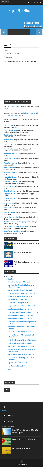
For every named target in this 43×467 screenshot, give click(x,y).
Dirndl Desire (8, 203)
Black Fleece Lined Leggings (14, 231)
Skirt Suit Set (9, 149)
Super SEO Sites (19, 10)
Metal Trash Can (9, 191)
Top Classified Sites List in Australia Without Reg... (21, 286)
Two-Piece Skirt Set (11, 130)
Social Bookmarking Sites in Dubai (20, 343)
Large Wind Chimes (10, 177)
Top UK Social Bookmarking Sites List (26, 243)
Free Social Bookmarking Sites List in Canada (21, 327)
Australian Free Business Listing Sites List (23, 312)
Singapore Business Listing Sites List (21, 305)
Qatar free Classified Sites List (19, 282)
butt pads (26, 113)
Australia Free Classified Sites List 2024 (22, 293)
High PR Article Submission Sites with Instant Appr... (21, 350)
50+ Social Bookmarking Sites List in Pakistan (21, 358)
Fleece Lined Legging (11, 217)
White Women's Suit (11, 153)
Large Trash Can (9, 193)
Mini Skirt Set (9, 135)
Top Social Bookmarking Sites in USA (21, 346)
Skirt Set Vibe (9, 125)
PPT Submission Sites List (17, 299)
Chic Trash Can (9, 186)
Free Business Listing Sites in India (20, 318)
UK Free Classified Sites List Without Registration (21, 336)
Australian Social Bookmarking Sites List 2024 (22, 322)
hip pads (32, 113)
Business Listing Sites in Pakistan (20, 296)
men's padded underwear (11, 115)
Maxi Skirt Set (9, 139)
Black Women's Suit (10, 163)
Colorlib (24, 464)
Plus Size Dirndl (9, 212)
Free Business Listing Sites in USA (20, 309)
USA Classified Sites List (16, 366)
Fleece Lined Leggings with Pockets (16, 226)
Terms (4, 410)
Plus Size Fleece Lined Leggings (15, 221)
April (10, 369)
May (9, 279)
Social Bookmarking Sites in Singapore (22, 340)
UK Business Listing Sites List (18, 302)
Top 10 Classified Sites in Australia (20, 290)
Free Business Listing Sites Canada (20, 315)
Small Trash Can (9, 198)
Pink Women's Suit (10, 158)
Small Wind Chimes (10, 181)
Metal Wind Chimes (10, 172)
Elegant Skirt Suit (10, 144)
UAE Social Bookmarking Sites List (20, 331)
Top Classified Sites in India (23, 252)
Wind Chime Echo (10, 167)
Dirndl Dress (8, 207)
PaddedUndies (14, 106)
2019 (8, 276)
